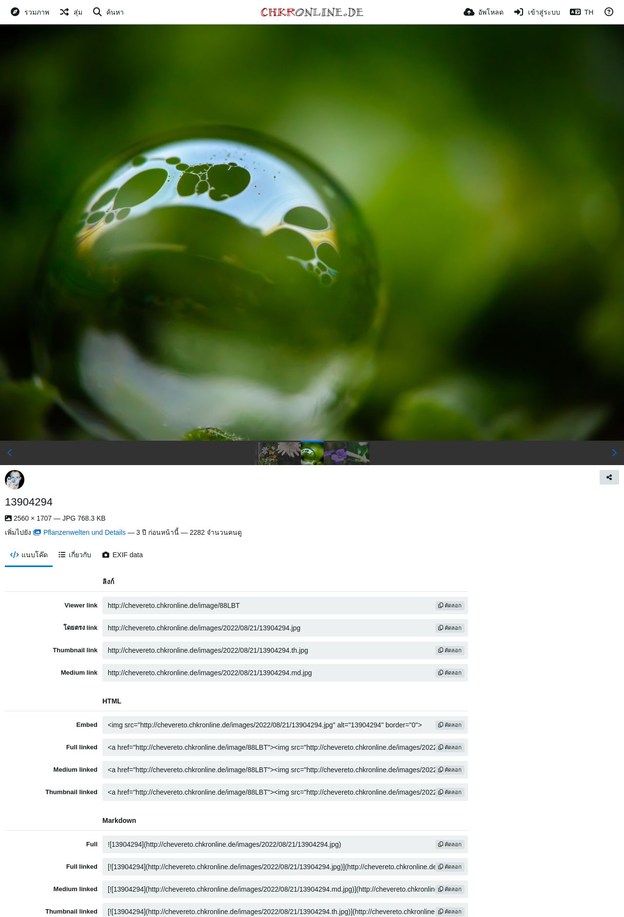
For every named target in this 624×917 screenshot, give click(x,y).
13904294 (29, 502)
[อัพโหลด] (484, 12)
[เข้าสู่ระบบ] (536, 12)
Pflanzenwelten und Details (79, 532)
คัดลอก (450, 605)
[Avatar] (14, 479)
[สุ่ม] (70, 12)
